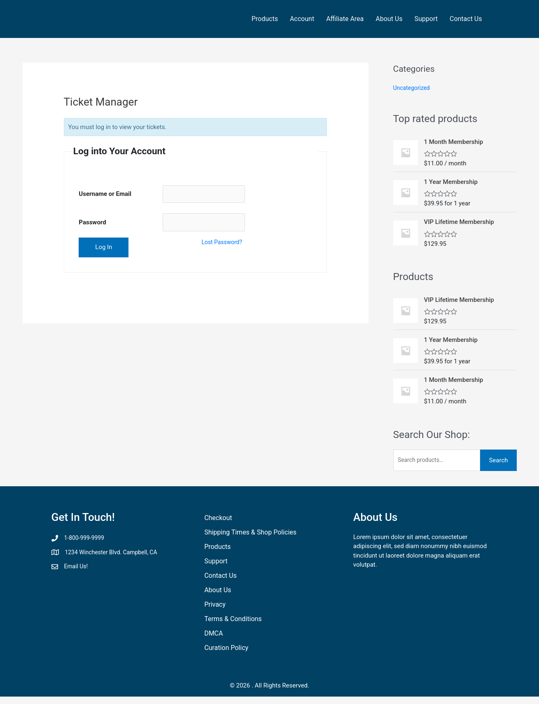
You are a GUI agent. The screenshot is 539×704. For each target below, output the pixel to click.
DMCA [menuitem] (213, 635)
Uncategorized (413, 88)
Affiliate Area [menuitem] (345, 19)
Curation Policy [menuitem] (226, 650)
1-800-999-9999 (85, 540)
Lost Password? (223, 245)
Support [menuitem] (426, 19)
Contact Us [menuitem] (466, 19)
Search (498, 461)
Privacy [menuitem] (215, 606)
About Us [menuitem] (389, 19)
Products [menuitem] (265, 19)
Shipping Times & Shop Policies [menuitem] (250, 534)
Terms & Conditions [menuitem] (233, 621)
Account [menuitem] (302, 19)
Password (92, 224)
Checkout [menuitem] (218, 520)
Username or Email (105, 194)
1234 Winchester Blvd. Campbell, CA (115, 554)
